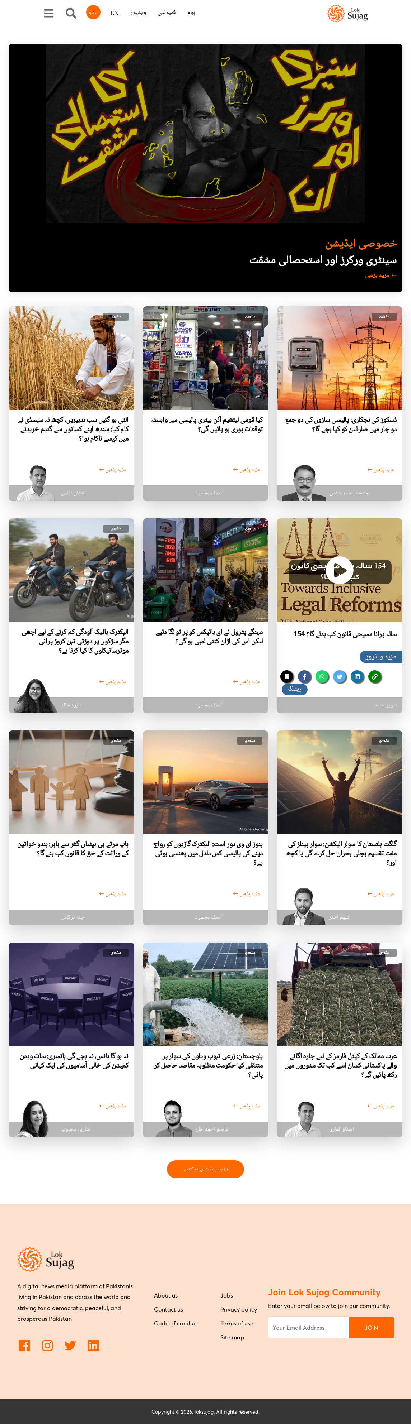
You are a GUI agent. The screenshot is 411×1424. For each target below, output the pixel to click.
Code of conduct (176, 1323)
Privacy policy (238, 1309)
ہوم (191, 12)
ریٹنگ (295, 689)
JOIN (371, 1327)
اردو (93, 12)
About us (166, 1295)
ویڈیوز (138, 12)
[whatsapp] (322, 676)
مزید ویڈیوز (381, 657)
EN (114, 14)
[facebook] (304, 676)
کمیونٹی (167, 12)
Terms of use (236, 1323)
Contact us (168, 1309)
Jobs (226, 1295)
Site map (232, 1337)
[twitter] (339, 676)
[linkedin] (357, 676)
